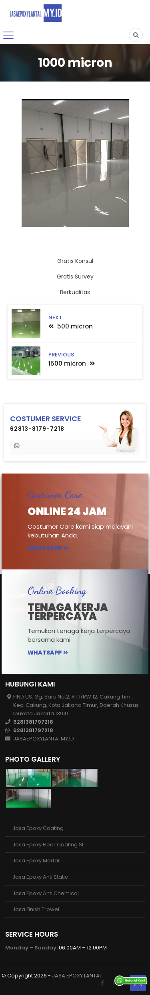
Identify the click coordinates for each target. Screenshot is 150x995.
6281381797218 (33, 722)
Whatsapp (48, 548)
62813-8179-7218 (37, 429)
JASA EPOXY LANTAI (76, 975)
